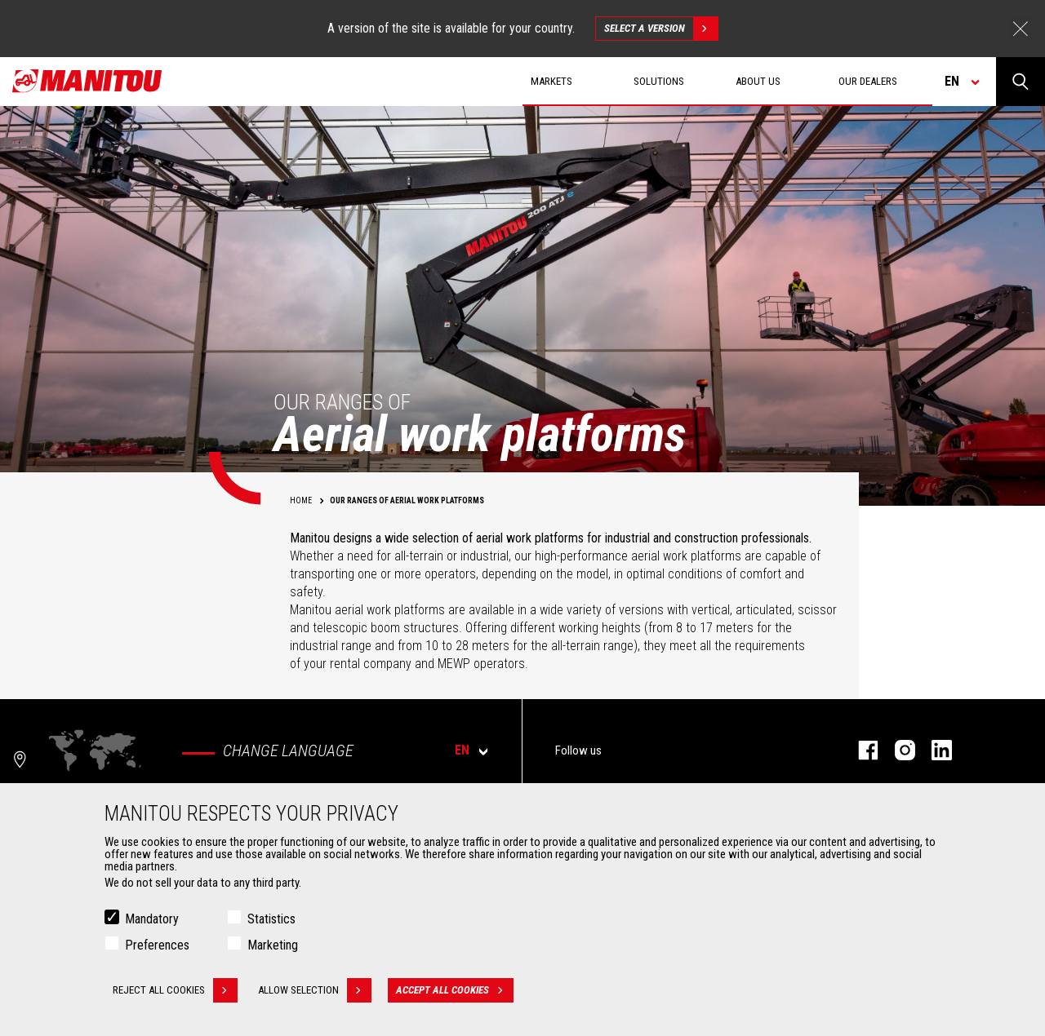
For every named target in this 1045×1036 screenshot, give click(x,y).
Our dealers (867, 81)
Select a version (661, 28)
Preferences (157, 945)
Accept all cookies (455, 990)
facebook (860, 750)
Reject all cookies (175, 990)
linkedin (933, 750)
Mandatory (152, 919)
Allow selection (314, 990)
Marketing (272, 945)
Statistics (271, 919)
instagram (896, 750)
